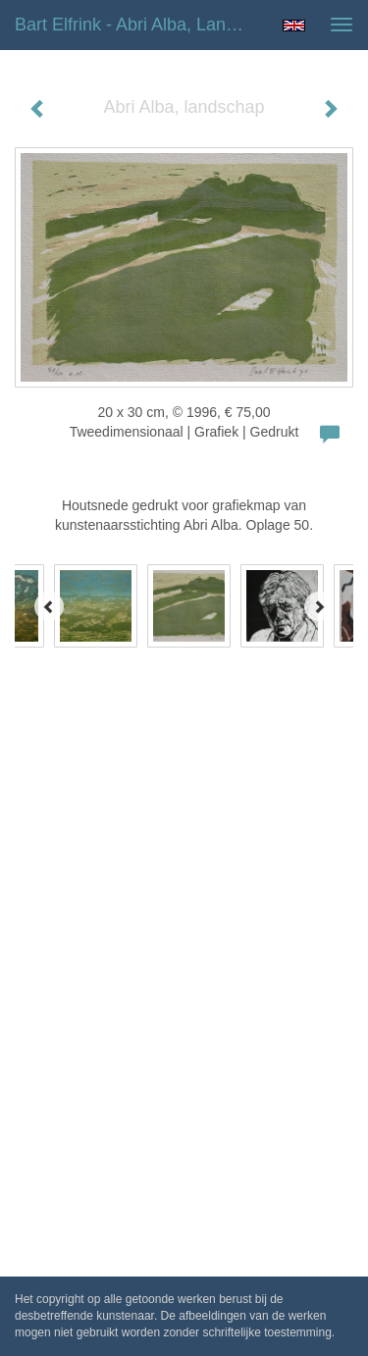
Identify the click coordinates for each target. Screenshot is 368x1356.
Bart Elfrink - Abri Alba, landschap (141, 24)
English (294, 25)
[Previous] (49, 606)
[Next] (319, 606)
